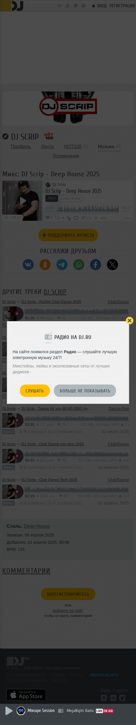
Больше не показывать (85, 391)
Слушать (35, 391)
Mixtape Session (41, 710)
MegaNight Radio (80, 710)
